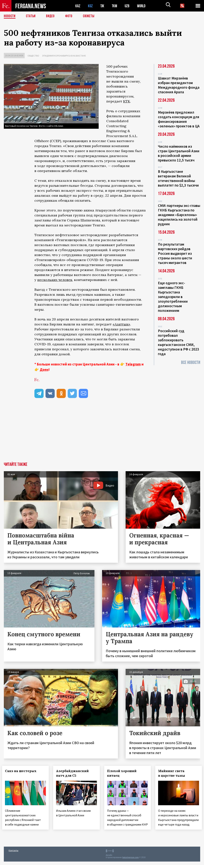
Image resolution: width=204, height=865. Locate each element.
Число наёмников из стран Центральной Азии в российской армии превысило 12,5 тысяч (178, 153)
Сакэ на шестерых (22, 771)
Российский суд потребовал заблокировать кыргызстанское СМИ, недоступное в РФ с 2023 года (178, 342)
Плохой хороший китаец (123, 773)
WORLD (142, 5)
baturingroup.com (130, 861)
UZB (128, 5)
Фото (70, 16)
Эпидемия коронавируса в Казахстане (64, 55)
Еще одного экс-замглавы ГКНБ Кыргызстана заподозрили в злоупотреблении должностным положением (173, 297)
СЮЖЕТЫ (91, 16)
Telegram (133, 364)
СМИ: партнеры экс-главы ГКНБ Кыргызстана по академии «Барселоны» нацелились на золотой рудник (179, 214)
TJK (103, 5)
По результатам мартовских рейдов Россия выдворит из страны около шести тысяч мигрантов (175, 253)
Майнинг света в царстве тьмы (173, 773)
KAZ (77, 5)
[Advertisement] (102, 433)
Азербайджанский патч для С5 (74, 773)
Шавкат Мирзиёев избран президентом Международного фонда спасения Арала (178, 85)
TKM (115, 5)
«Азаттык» (121, 324)
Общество (33, 55)
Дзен (44, 369)
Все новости (190, 362)
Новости (10, 16)
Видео (51, 16)
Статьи (32, 16)
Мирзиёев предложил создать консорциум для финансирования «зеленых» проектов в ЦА (179, 119)
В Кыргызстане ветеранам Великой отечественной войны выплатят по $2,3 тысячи (178, 178)
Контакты (13, 853)
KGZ (90, 5)
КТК (126, 101)
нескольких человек (54, 280)
